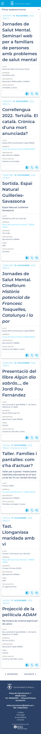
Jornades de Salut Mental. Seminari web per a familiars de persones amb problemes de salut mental (19, 41)
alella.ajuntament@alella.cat (20, 705)
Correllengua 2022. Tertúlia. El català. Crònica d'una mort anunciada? (20, 121)
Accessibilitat (20, 717)
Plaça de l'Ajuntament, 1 (20, 693)
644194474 (20, 701)
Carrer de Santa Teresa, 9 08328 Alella (18, 149)
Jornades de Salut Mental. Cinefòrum (17, 297)
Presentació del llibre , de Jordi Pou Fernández (19, 383)
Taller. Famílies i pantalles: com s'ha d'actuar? (19, 459)
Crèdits (20, 712)
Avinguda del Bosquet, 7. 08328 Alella (18, 492)
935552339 (13, 698)
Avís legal (21, 715)
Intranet (20, 720)
